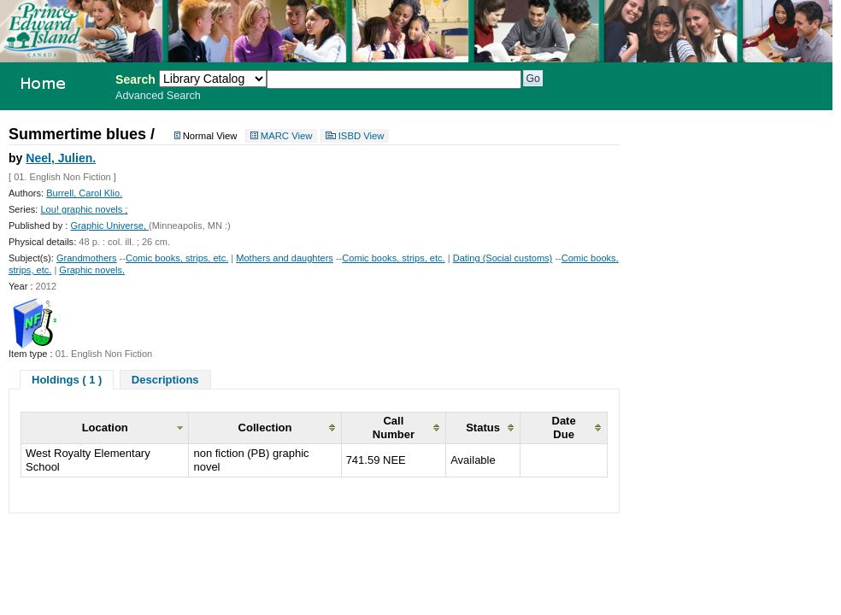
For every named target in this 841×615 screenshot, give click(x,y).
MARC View (287, 136)
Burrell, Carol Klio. (84, 193)
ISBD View (361, 136)
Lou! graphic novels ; (83, 209)
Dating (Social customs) (503, 258)
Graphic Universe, (109, 225)
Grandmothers (86, 258)
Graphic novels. (92, 270)
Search (135, 79)
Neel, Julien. (61, 158)
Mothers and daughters (284, 258)
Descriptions (165, 379)
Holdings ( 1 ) (67, 379)
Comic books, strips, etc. (177, 258)
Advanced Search (158, 96)
